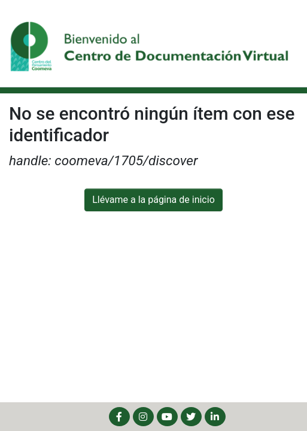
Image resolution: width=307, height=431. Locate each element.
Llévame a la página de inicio (153, 199)
